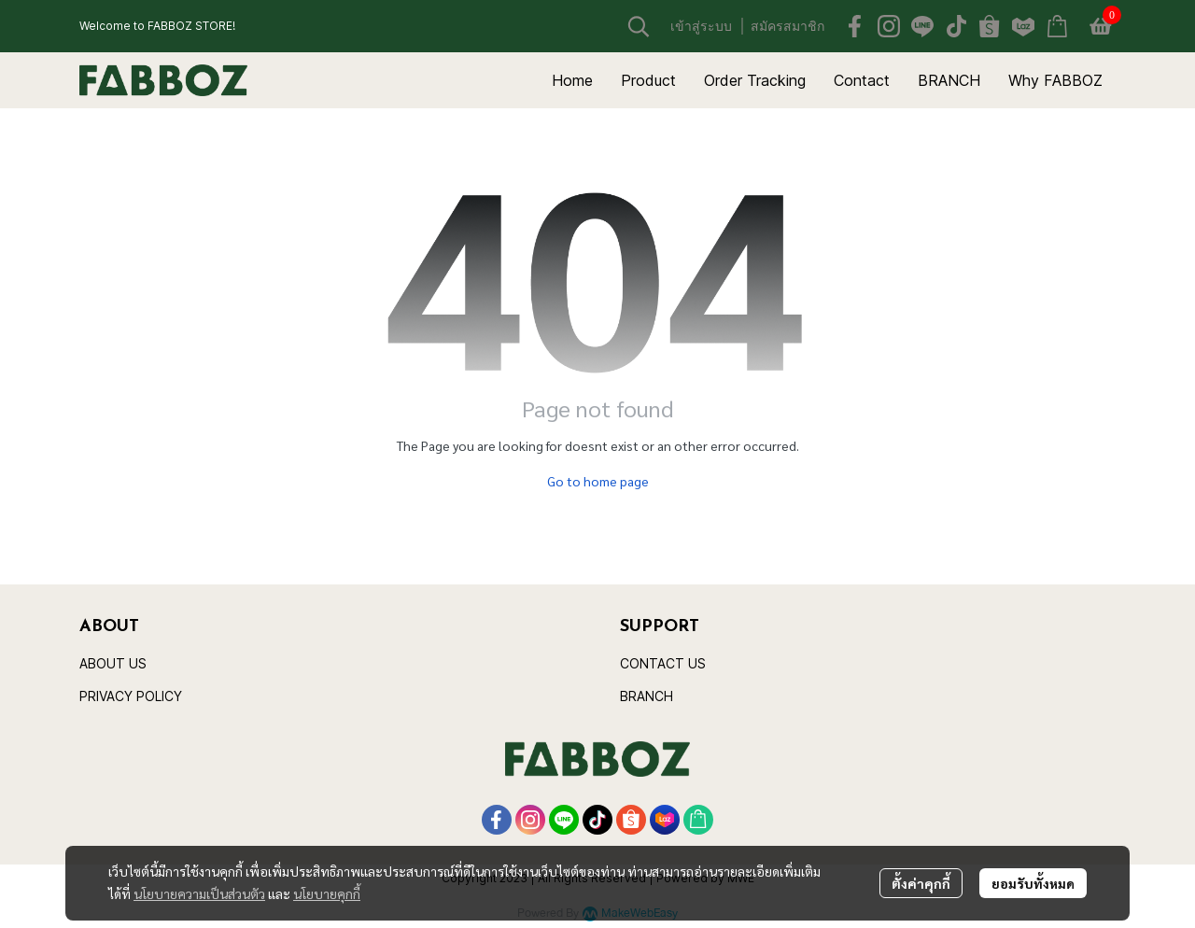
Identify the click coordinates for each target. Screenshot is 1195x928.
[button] (638, 26)
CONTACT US (663, 663)
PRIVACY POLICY (130, 696)
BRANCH (646, 696)
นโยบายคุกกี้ (326, 893)
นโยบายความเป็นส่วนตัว (199, 893)
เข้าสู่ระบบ (701, 26)
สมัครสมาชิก (787, 26)
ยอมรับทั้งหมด (1033, 883)
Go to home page (598, 480)
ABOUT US (113, 663)
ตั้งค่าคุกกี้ (921, 883)
